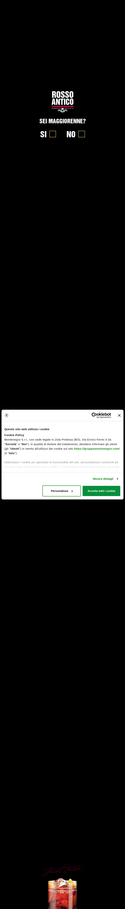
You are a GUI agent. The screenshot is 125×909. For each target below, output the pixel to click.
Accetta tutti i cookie (101, 490)
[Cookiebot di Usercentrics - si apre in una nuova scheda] (94, 415)
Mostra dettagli (103, 478)
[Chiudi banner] (119, 415)
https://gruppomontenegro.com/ (97, 448)
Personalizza (62, 490)
